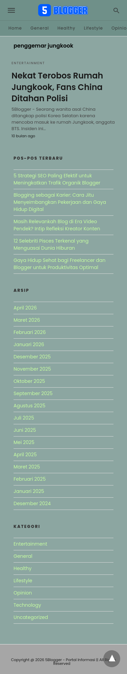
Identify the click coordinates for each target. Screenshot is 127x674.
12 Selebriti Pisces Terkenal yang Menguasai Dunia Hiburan (51, 244)
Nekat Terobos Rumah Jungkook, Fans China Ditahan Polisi (57, 87)
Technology (27, 605)
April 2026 (25, 307)
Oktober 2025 (29, 381)
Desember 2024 (32, 503)
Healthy (67, 28)
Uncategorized (31, 617)
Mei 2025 (24, 442)
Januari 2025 (29, 491)
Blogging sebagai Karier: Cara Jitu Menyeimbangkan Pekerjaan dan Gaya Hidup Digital (60, 202)
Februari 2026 (30, 332)
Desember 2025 (32, 356)
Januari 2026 (29, 344)
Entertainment (28, 63)
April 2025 (25, 454)
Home (15, 28)
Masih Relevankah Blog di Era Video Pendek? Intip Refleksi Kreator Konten (57, 225)
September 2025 (33, 393)
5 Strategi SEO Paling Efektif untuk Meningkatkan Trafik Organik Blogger (57, 179)
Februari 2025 (30, 479)
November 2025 (32, 369)
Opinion (23, 592)
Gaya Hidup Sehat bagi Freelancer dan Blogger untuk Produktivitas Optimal (59, 264)
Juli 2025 (24, 417)
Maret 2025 (27, 466)
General (39, 28)
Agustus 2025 (29, 405)
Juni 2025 (25, 430)
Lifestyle (93, 28)
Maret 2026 (27, 320)
